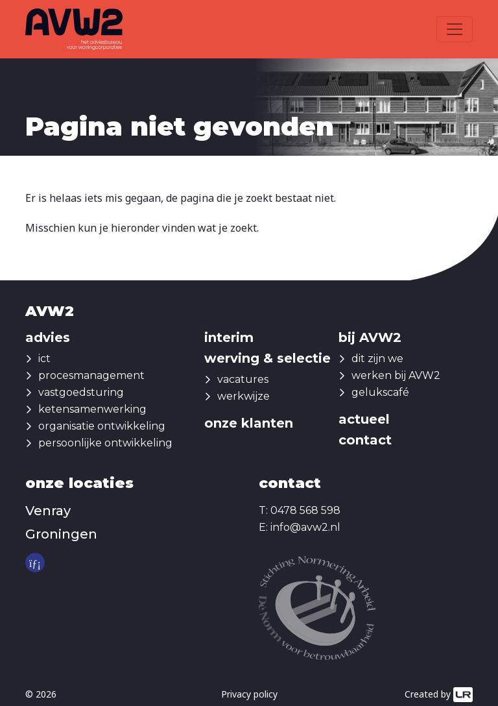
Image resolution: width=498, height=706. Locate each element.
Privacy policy (249, 694)
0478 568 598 (305, 510)
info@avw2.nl (305, 527)
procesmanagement (91, 375)
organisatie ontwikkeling (101, 426)
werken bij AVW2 (395, 375)
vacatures (242, 379)
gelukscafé (380, 392)
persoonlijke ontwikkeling (105, 443)
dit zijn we (377, 358)
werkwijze (243, 396)
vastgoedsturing (81, 392)
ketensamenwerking (92, 409)
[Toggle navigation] (454, 29)
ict (44, 358)
